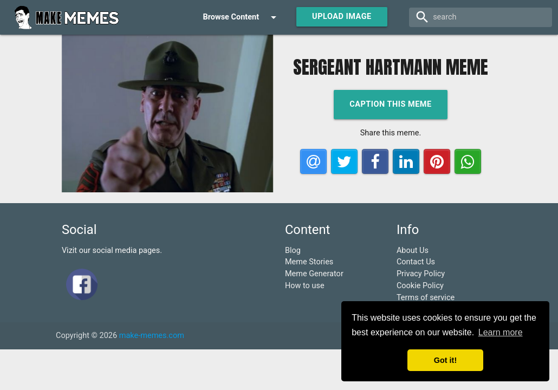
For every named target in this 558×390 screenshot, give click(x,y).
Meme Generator (314, 273)
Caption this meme (390, 104)
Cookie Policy (420, 285)
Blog (293, 250)
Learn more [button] (500, 332)
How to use (305, 285)
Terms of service (426, 297)
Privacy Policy (421, 273)
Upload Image (342, 16)
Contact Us (416, 261)
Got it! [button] (445, 360)
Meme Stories (309, 261)
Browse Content (241, 17)
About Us (413, 250)
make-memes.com (151, 335)
